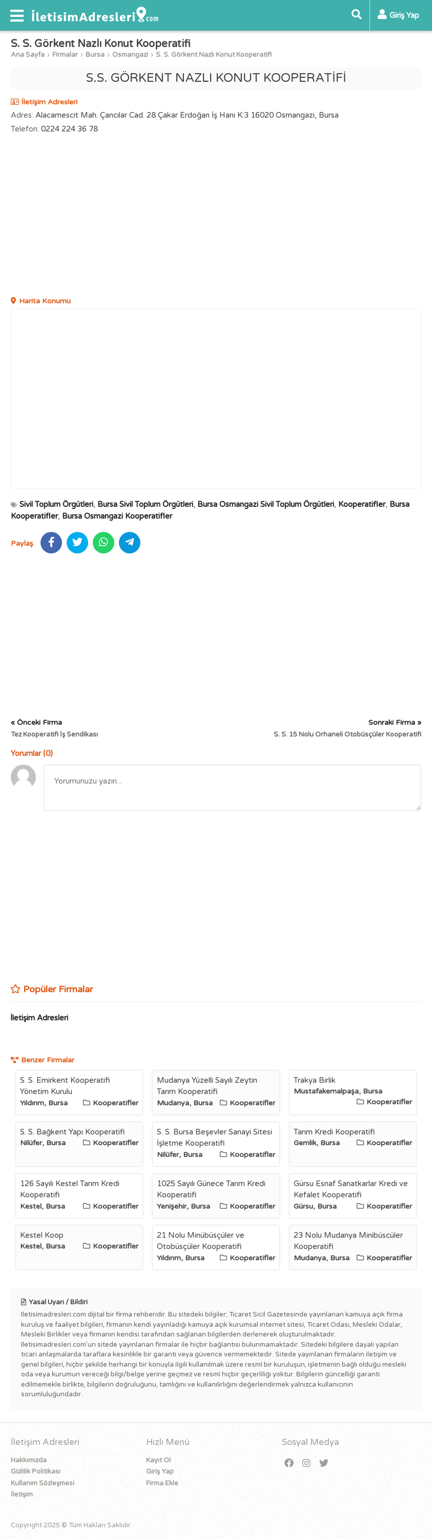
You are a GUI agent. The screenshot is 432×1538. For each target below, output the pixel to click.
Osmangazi (130, 55)
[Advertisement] (216, 216)
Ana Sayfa (28, 55)
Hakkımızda (29, 1460)
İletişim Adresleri (39, 1017)
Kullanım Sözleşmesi (42, 1483)
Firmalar (65, 55)
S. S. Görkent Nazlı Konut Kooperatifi (214, 55)
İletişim (22, 1494)
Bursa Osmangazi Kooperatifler (117, 516)
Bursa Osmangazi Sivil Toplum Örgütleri (265, 504)
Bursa (95, 55)
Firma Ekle (162, 1483)
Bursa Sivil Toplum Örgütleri (145, 504)
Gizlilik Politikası (35, 1471)
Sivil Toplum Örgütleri (56, 504)
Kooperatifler (361, 504)
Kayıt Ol (158, 1460)
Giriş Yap (160, 1471)
